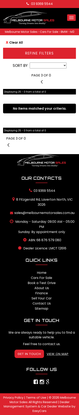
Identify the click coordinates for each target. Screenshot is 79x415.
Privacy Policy (13, 397)
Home (41, 272)
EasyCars (39, 411)
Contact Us (42, 303)
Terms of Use (36, 397)
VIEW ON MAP (58, 354)
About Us (41, 288)
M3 (72, 32)
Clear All (16, 42)
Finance (41, 293)
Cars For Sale (49, 32)
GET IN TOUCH (29, 354)
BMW (64, 32)
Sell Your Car (42, 298)
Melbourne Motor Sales (21, 32)
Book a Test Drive (42, 283)
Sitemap (41, 308)
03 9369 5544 (39, 3)
